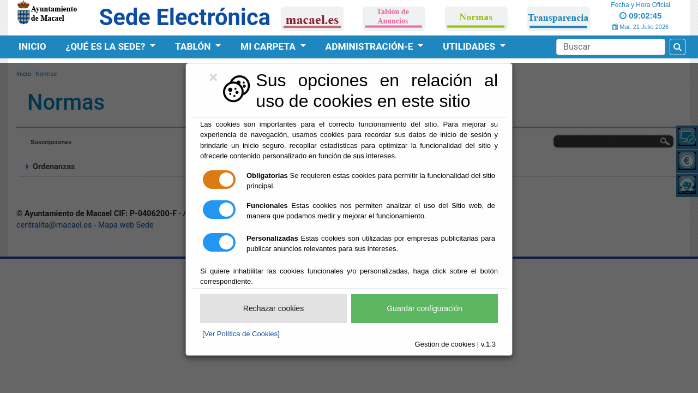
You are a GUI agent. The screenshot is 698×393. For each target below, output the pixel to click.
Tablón (194, 46)
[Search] (610, 47)
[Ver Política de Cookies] (241, 334)
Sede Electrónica (184, 17)
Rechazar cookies (273, 308)
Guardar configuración (424, 308)
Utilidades (470, 46)
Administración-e (371, 46)
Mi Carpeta (269, 46)
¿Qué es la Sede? (107, 46)
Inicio (32, 46)
